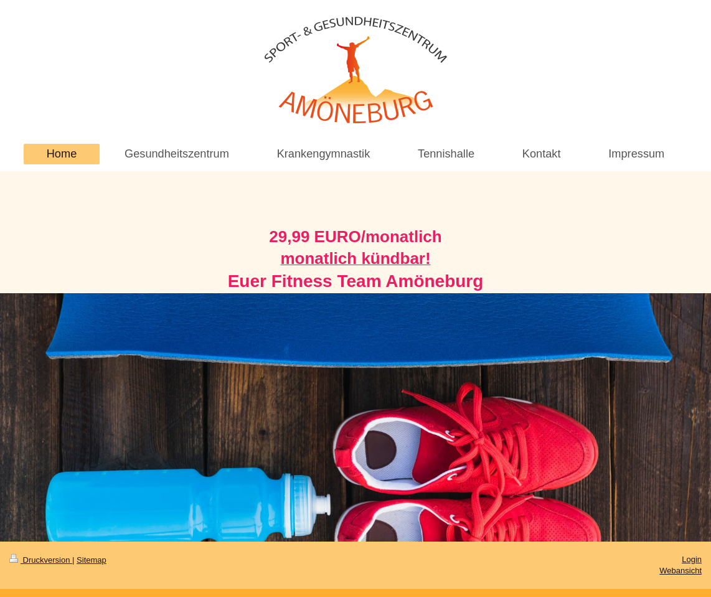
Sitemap (91, 560)
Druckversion (40, 560)
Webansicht (680, 570)
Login (692, 559)
